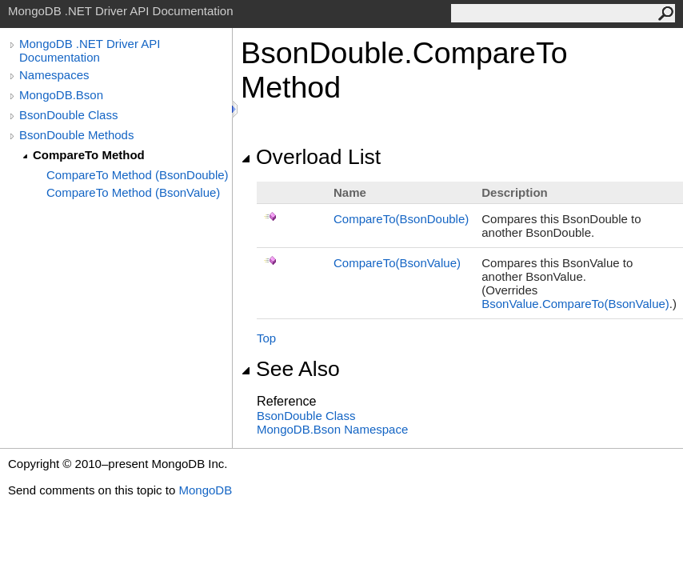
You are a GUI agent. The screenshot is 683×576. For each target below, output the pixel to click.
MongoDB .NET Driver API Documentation (89, 50)
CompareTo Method (89, 155)
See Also (290, 369)
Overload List (311, 157)
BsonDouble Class (68, 115)
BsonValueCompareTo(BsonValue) (575, 303)
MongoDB (205, 490)
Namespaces (54, 75)
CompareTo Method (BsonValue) (133, 192)
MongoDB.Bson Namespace (332, 429)
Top (266, 338)
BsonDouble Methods (76, 135)
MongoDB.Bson (61, 95)
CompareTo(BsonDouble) (401, 219)
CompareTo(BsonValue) (397, 263)
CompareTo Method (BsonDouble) (137, 175)
